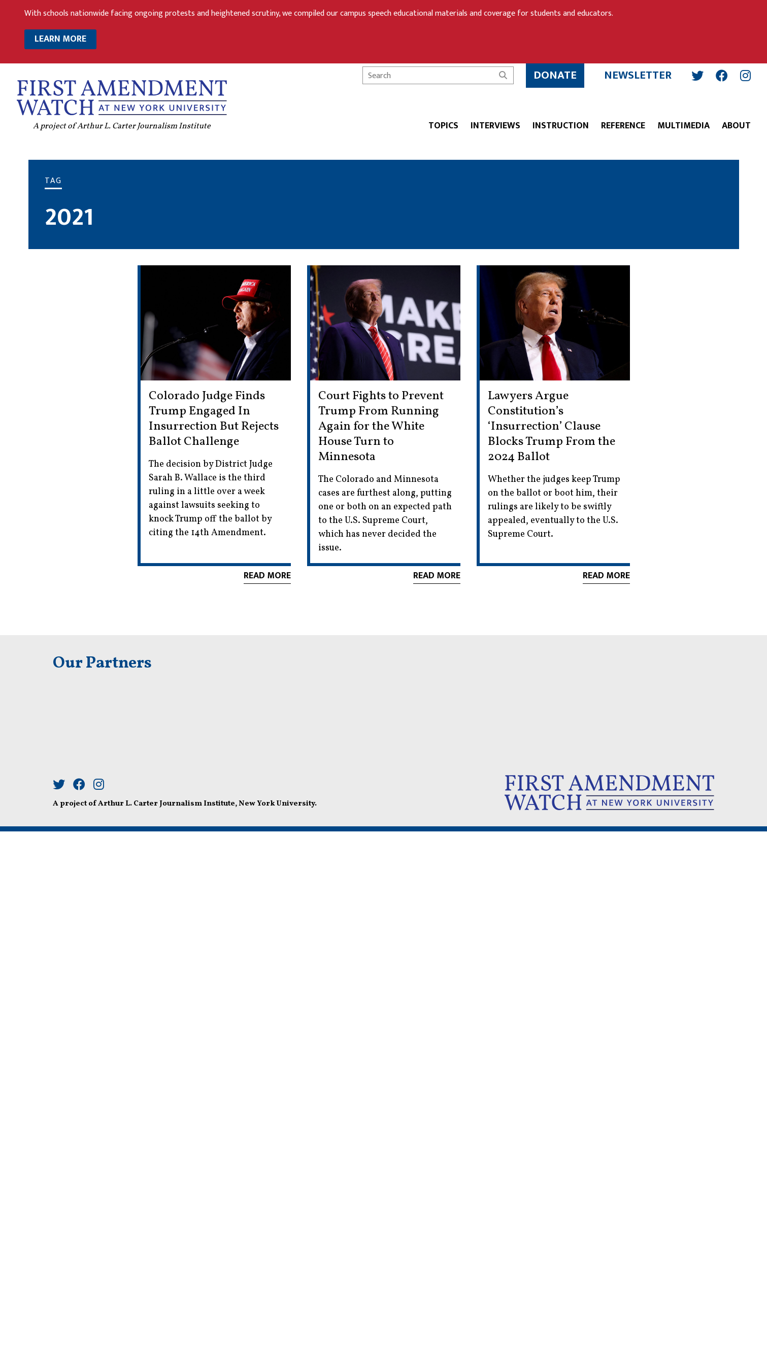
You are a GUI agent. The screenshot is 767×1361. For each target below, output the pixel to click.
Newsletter (638, 75)
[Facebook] (722, 75)
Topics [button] (443, 126)
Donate (555, 75)
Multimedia (683, 126)
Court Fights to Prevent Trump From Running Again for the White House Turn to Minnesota (381, 427)
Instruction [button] (560, 126)
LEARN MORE (60, 39)
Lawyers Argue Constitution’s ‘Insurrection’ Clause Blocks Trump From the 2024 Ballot (551, 427)
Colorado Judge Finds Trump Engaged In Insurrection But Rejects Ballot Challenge (214, 419)
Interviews (495, 126)
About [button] (736, 126)
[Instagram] (745, 75)
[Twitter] (697, 75)
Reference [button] (623, 126)
